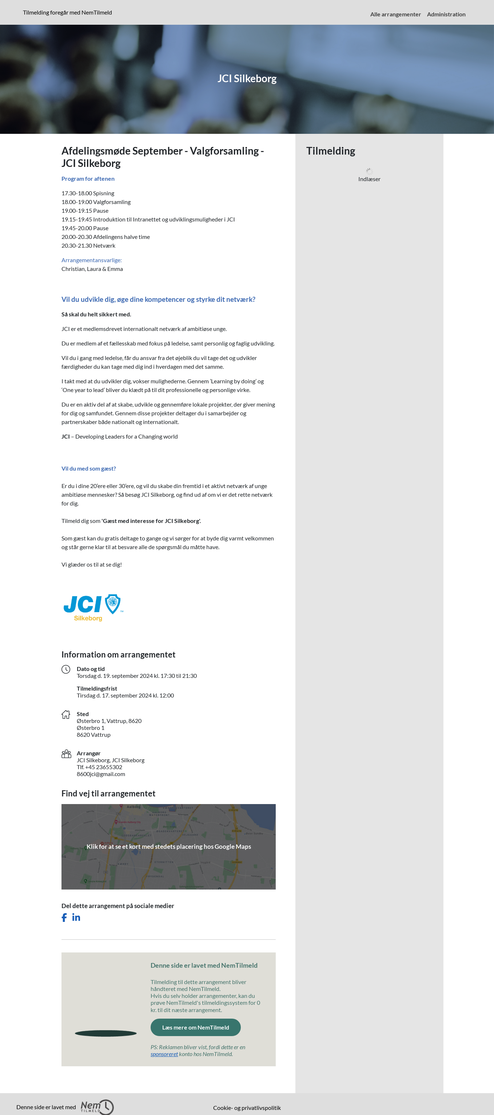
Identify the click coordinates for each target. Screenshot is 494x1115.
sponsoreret (164, 1053)
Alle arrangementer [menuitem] (395, 14)
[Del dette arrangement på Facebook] (64, 917)
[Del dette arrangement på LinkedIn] (76, 917)
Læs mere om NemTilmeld (195, 1027)
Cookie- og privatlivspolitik (247, 1107)
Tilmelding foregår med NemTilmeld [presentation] (67, 12)
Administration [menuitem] (446, 14)
